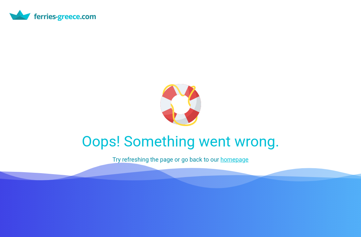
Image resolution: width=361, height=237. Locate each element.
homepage (234, 159)
